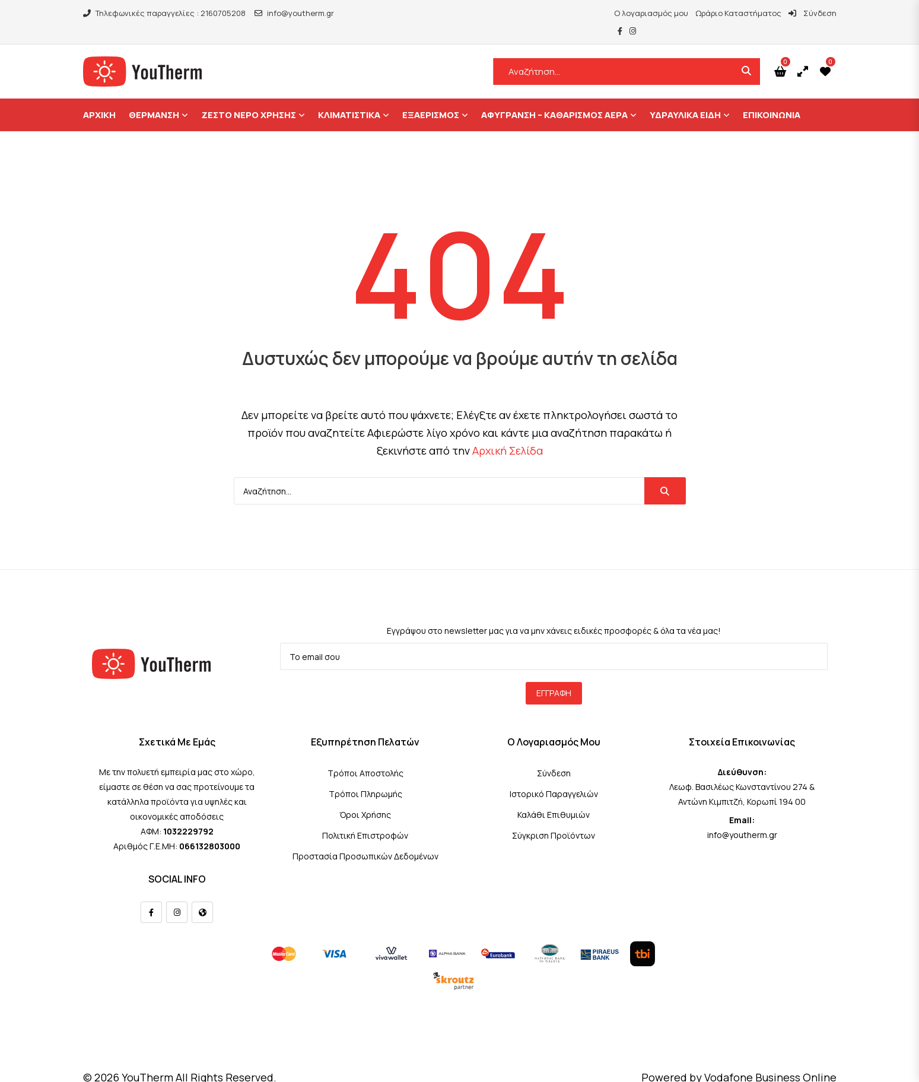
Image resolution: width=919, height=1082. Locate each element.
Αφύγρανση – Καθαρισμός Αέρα (554, 97)
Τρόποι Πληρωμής (365, 776)
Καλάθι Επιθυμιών (553, 796)
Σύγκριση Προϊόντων (553, 817)
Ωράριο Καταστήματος (706, 13)
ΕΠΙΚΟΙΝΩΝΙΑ (771, 97)
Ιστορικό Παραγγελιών (554, 776)
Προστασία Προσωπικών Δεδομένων (365, 838)
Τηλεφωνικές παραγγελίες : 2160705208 (164, 13)
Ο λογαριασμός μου (618, 13)
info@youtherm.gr (294, 13)
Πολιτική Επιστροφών (365, 817)
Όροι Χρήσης (365, 796)
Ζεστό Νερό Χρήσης (248, 97)
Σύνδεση (779, 13)
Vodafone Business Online (770, 1059)
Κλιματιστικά (349, 97)
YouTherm (147, 1059)
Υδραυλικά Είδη (685, 97)
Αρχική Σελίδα (507, 433)
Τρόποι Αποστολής (365, 755)
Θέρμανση (154, 97)
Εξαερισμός (430, 97)
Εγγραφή (553, 675)
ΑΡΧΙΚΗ (99, 97)
